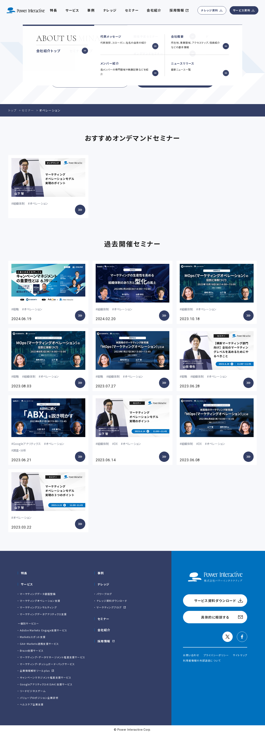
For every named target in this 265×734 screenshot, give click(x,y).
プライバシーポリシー (216, 655)
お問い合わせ (191, 655)
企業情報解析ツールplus (35, 670)
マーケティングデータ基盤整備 (38, 594)
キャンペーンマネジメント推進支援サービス (45, 677)
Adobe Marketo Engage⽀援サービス (43, 630)
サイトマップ (240, 655)
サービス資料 (242, 10)
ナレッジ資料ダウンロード (111, 600)
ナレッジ (110, 10)
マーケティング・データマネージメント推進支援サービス (52, 657)
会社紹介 (154, 10)
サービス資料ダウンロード (90, 80)
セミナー (132, 10)
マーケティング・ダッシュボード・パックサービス (47, 664)
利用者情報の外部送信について (202, 660)
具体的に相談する (175, 80)
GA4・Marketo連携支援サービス (39, 643)
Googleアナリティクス (27, 443)
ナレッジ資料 (209, 10)
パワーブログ (104, 594)
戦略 (16, 309)
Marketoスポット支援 (33, 637)
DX (116, 443)
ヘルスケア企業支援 (32, 704)
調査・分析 (19, 450)
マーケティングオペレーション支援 (40, 600)
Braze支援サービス (31, 650)
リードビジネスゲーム (33, 691)
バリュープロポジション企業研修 (39, 697)
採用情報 (104, 641)
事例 (101, 573)
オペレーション (39, 203)
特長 (24, 573)
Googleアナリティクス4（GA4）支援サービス (46, 684)
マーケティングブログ (109, 607)
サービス (72, 10)
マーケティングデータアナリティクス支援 (43, 614)
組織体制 (19, 203)
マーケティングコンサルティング (38, 607)
